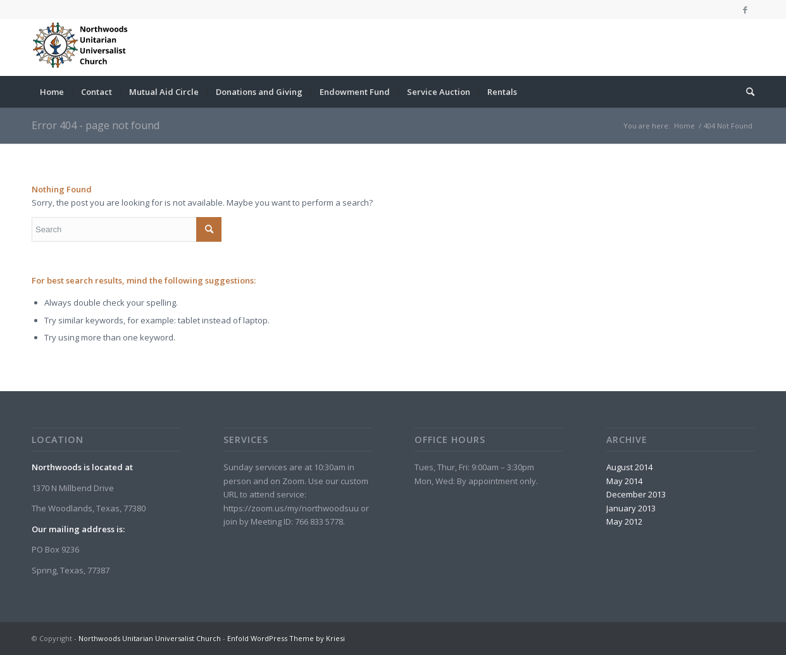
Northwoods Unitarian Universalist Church (149, 638)
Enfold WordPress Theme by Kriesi (286, 638)
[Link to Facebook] (744, 9)
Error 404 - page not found (95, 125)
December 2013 (636, 494)
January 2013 (631, 508)
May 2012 (624, 521)
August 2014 (629, 467)
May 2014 (624, 481)
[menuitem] (52, 92)
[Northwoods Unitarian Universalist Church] (82, 47)
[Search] (746, 92)
